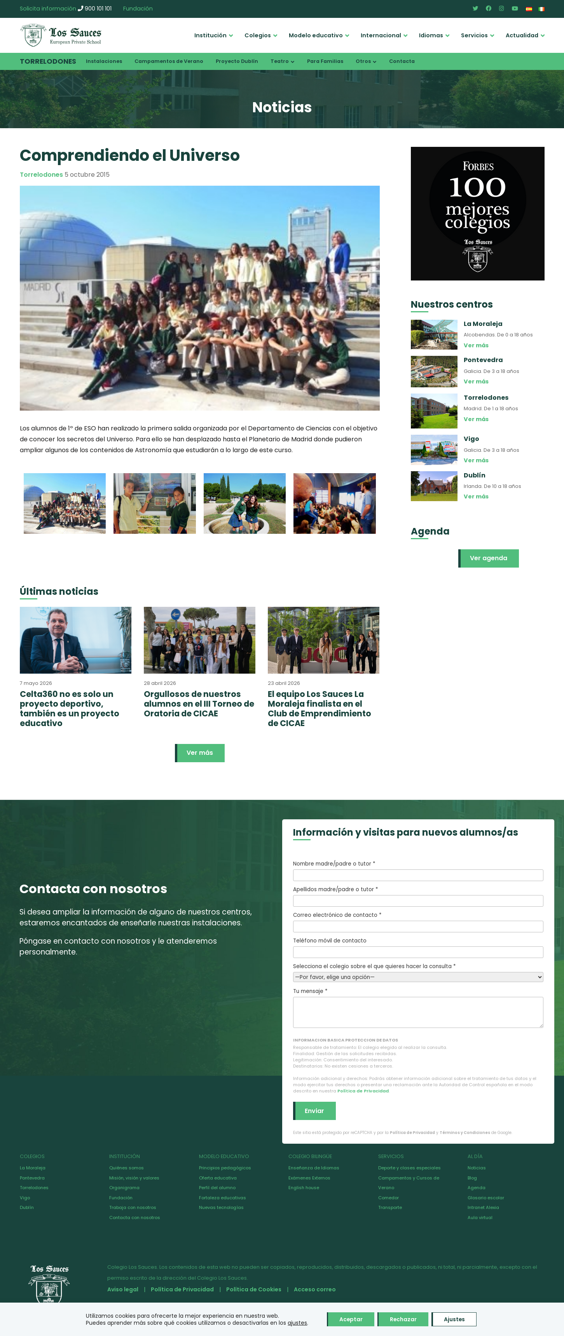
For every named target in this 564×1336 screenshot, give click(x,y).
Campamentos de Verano (168, 61)
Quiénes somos (126, 1168)
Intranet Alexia (483, 1207)
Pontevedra (32, 1178)
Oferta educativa (218, 1178)
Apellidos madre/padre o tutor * (418, 896)
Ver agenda (488, 558)
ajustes (296, 1322)
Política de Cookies (253, 1289)
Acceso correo (315, 1289)
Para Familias (325, 61)
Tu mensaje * (418, 1008)
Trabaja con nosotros (132, 1207)
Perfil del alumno (217, 1187)
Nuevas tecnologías (221, 1207)
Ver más (200, 752)
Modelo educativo (316, 35)
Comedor (388, 1198)
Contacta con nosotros (134, 1217)
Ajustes (455, 1319)
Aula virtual (480, 1217)
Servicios (474, 35)
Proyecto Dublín (237, 61)
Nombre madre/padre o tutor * (418, 870)
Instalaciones (104, 61)
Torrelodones (48, 61)
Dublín (27, 1207)
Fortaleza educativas (222, 1198)
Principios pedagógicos (225, 1168)
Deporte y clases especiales (409, 1168)
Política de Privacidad (363, 1091)
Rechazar (403, 1319)
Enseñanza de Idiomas (313, 1168)
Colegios (257, 35)
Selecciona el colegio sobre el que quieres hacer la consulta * (418, 972)
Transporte (390, 1207)
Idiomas (431, 35)
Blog (472, 1178)
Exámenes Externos (309, 1178)
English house (303, 1187)
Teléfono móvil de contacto (418, 947)
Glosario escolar (486, 1198)
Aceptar (350, 1319)
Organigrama (124, 1187)
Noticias (477, 1168)
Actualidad (522, 35)
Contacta (402, 61)
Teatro (280, 61)
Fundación (138, 8)
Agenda (476, 1187)
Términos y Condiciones (465, 1133)
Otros (363, 61)
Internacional (381, 35)
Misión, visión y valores (134, 1178)
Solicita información (48, 8)
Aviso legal (122, 1289)
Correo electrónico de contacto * (418, 921)
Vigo (25, 1198)
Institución (210, 35)
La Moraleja (32, 1168)
